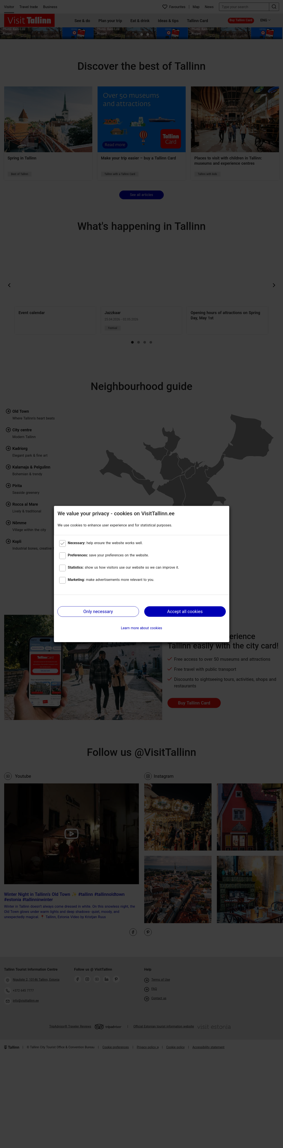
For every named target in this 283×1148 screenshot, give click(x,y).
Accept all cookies (185, 611)
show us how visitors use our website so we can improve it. (123, 567)
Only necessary (98, 611)
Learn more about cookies (141, 628)
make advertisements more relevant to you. (111, 580)
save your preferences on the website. (108, 555)
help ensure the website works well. (105, 543)
